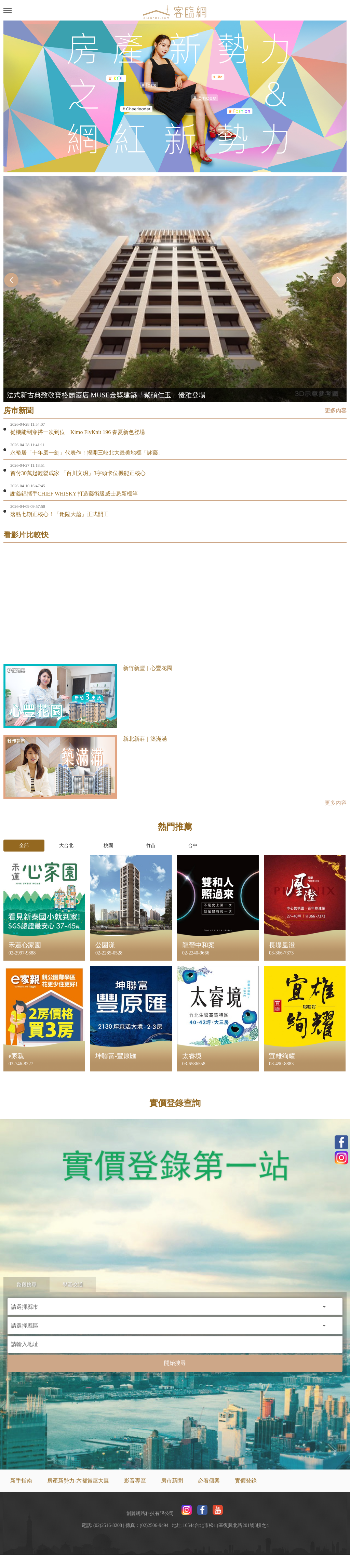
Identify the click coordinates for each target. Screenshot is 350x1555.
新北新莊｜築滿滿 (145, 739)
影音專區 (135, 1481)
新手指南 (21, 1481)
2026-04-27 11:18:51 (27, 465)
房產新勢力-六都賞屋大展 (78, 1481)
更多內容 (336, 410)
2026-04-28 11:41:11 (27, 445)
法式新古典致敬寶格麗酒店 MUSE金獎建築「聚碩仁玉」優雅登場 (106, 395)
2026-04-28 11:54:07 (27, 424)
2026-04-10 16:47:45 (27, 486)
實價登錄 (246, 1481)
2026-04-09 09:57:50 (27, 506)
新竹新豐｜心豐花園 (147, 668)
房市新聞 (172, 1481)
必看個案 (209, 1481)
